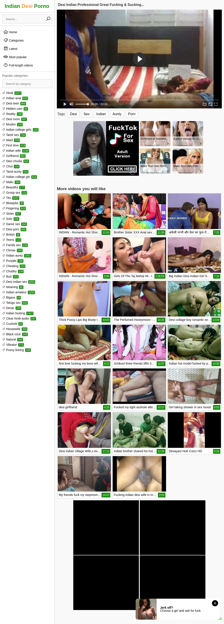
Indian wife (15, 150)
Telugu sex (15, 302)
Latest (10, 48)
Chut (10, 166)
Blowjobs (13, 203)
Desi (73, 114)
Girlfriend (14, 156)
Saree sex (14, 224)
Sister (11, 213)
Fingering (14, 208)
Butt (10, 276)
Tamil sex (14, 135)
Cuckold (12, 323)
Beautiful (13, 187)
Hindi (11, 93)
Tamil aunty (15, 171)
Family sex (15, 245)
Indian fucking (17, 313)
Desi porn (14, 229)
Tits (10, 198)
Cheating (13, 266)
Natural (12, 339)
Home (10, 32)
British (11, 234)
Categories (13, 40)
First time (14, 145)
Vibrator (13, 344)
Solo (10, 219)
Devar (11, 308)
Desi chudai (15, 161)
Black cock (15, 334)
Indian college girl (19, 177)
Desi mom (14, 119)
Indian (101, 114)
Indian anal (15, 98)
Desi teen (14, 103)
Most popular (15, 56)
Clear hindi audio (19, 318)
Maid (11, 140)
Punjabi (12, 260)
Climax (12, 250)
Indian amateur (18, 292)
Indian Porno (27, 6)
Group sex (14, 192)
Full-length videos (18, 65)
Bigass (11, 297)
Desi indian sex (18, 281)
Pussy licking (16, 350)
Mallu (11, 182)
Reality (12, 114)
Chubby (13, 271)
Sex (87, 114)
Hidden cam (15, 108)
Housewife (14, 329)
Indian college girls (20, 129)
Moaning (12, 287)
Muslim (12, 124)
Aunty (116, 114)
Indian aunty (16, 255)
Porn (132, 114)
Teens (11, 240)
